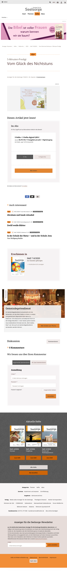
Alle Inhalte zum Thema (48, 325)
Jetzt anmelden (52, 544)
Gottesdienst (28, 502)
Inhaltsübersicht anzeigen (36, 264)
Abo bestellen (33, 472)
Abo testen (33, 170)
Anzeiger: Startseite (7, 46)
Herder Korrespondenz (55, 499)
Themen (31, 14)
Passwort (14, 381)
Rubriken (4, 17)
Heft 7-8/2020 (33, 46)
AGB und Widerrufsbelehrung (19, 556)
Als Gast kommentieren (39, 362)
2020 (27, 46)
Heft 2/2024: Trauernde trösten (20, 211)
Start (24, 14)
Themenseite (6, 294)
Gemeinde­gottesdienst (18, 307)
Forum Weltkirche (58, 502)
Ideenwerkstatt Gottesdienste (42, 502)
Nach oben (33, 560)
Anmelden (24, 186)
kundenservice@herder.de (36, 510)
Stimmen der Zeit (9, 502)
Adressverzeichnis (36, 495)
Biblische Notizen (22, 506)
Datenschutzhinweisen (41, 538)
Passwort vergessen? (16, 389)
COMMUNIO (19, 502)
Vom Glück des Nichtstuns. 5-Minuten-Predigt (50, 46)
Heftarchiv (21, 46)
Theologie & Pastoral (40, 499)
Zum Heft (17, 457)
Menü (5, 2)
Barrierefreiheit (43, 556)
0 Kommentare (41, 77)
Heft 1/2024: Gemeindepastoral (20, 221)
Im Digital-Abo (42, 157)
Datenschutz (33, 556)
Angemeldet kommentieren (21, 362)
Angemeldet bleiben (50, 389)
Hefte (37, 14)
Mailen (37, 196)
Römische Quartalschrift (43, 506)
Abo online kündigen (52, 510)
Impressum (53, 556)
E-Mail (13, 373)
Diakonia (31, 506)
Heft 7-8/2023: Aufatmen (19, 232)
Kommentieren (53, 341)
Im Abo (25, 157)
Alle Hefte (33, 466)
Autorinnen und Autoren (31, 491)
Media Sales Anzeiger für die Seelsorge (21, 499)
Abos (43, 14)
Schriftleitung (44, 491)
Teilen (27, 196)
